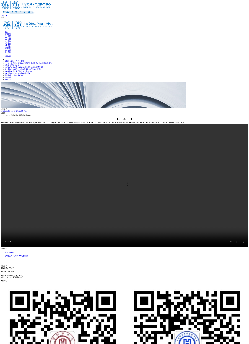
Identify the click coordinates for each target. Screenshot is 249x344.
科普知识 (14, 73)
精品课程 (32, 69)
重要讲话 (8, 75)
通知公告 (14, 61)
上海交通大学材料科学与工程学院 (16, 256)
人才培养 (8, 42)
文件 (9, 79)
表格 (6, 79)
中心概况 (8, 36)
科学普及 (8, 46)
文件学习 (14, 75)
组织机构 (21, 63)
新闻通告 (8, 34)
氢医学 (12, 65)
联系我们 (48, 63)
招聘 (6, 77)
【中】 (124, 119)
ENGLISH (4, 15)
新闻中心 (8, 61)
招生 (9, 77)
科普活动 (27, 73)
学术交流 (8, 71)
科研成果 (27, 67)
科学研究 (8, 40)
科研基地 (34, 67)
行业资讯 (21, 61)
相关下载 (8, 52)
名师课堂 (38, 69)
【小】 (130, 119)
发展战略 (14, 63)
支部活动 (21, 75)
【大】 (118, 119)
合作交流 (8, 44)
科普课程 (21, 73)
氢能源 (7, 65)
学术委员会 (35, 63)
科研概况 (8, 67)
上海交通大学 (9, 253)
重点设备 (40, 67)
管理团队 (27, 63)
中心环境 (42, 63)
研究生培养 (8, 69)
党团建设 (8, 48)
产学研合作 (21, 71)
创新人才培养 (17, 69)
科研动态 (14, 67)
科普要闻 (8, 73)
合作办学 (14, 71)
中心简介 (8, 63)
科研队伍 (8, 38)
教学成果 (25, 69)
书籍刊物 (29, 71)
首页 (6, 32)
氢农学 (17, 65)
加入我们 (8, 50)
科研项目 (21, 67)
